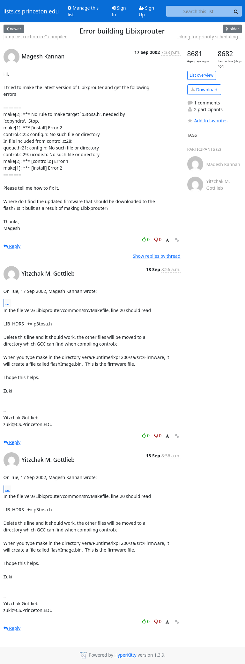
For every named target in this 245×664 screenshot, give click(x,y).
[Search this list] (198, 11)
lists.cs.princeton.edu (31, 11)
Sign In (119, 11)
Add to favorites (207, 121)
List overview (201, 75)
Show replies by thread (156, 256)
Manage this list (83, 11)
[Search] (236, 11)
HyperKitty (125, 655)
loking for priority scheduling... (209, 37)
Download (204, 90)
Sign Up (146, 11)
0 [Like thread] (146, 239)
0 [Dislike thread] (158, 239)
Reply (12, 246)
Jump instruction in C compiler (35, 37)
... (7, 302)
